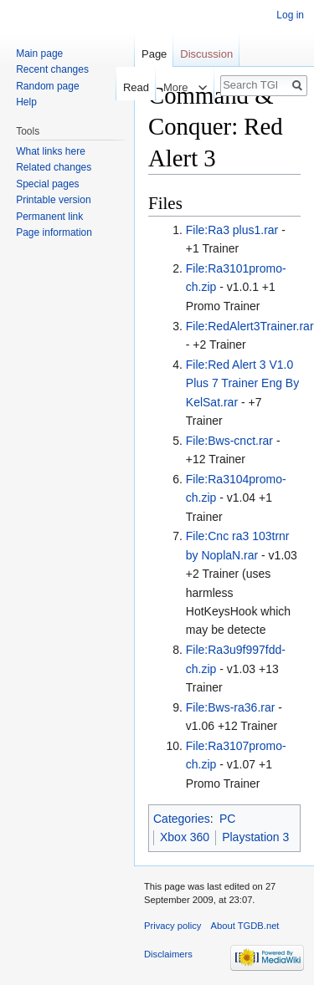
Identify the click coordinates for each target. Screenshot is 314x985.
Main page (39, 53)
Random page (47, 86)
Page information (54, 232)
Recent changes (52, 69)
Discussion (206, 54)
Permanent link (49, 216)
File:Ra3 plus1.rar (232, 230)
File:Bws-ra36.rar (230, 707)
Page (154, 54)
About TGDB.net (245, 926)
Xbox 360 (184, 837)
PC (227, 818)
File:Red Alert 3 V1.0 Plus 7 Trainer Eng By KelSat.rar (242, 383)
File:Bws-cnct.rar (229, 440)
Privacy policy (172, 926)
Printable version (53, 200)
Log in (290, 15)
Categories (181, 818)
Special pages (47, 184)
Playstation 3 (255, 837)
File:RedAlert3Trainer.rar (250, 326)
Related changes (53, 167)
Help (26, 102)
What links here (50, 151)
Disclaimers (168, 954)
